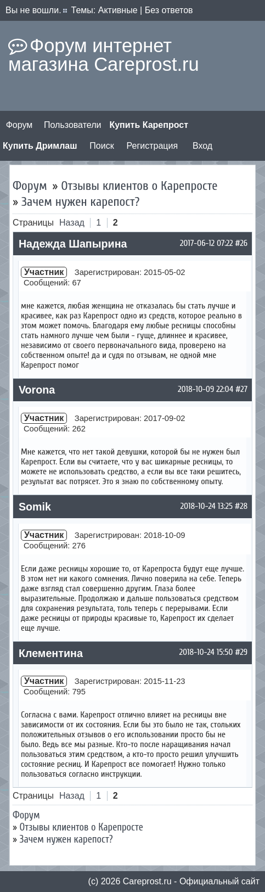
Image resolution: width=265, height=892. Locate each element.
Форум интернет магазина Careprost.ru (103, 55)
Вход (202, 145)
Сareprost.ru (147, 881)
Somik (35, 507)
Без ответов (169, 10)
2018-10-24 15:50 (206, 652)
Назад (71, 222)
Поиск (101, 145)
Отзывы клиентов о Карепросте (139, 185)
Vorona (37, 390)
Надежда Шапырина (73, 244)
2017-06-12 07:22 (206, 243)
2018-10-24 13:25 (207, 506)
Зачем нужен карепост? (80, 201)
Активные (118, 10)
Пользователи (72, 125)
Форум (19, 125)
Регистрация (152, 145)
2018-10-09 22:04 (205, 389)
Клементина (51, 653)
